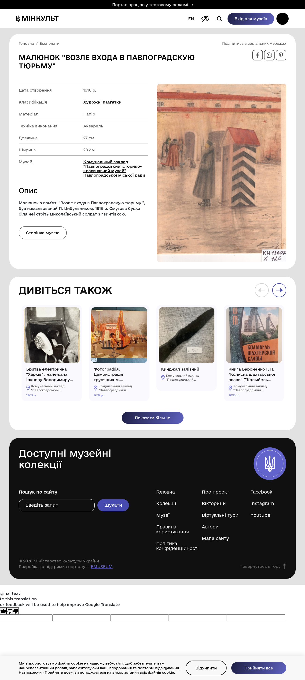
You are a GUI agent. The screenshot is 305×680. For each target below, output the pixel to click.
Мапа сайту (215, 538)
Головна (165, 492)
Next (279, 290)
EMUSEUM (102, 566)
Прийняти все (258, 668)
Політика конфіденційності (175, 546)
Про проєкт (215, 492)
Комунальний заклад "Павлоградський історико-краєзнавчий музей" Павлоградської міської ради (114, 168)
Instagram (262, 503)
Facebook (261, 492)
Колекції (166, 503)
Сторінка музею (42, 232)
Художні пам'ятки (102, 102)
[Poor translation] (13, 610)
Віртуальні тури (220, 515)
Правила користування (172, 529)
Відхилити (206, 668)
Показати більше (152, 418)
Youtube (260, 515)
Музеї (163, 515)
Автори (210, 526)
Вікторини (214, 503)
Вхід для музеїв (251, 18)
